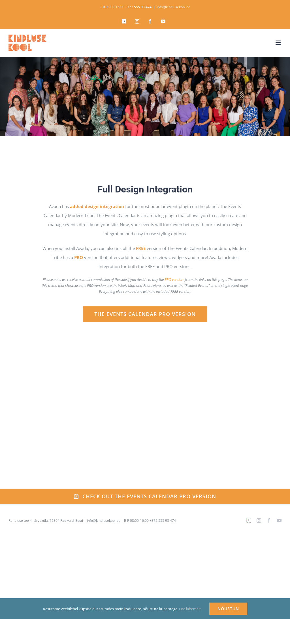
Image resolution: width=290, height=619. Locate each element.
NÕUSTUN (228, 608)
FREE (141, 248)
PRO (78, 257)
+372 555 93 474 (138, 7)
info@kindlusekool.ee (173, 7)
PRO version (174, 279)
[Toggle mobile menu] (279, 43)
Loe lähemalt (190, 608)
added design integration (97, 206)
